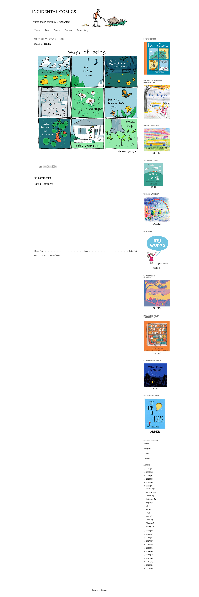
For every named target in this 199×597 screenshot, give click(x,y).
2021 (148, 486)
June (147, 509)
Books (57, 30)
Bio (47, 30)
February (149, 523)
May (147, 513)
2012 (148, 558)
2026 (148, 469)
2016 (148, 544)
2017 (148, 541)
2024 (148, 476)
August (148, 503)
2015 (148, 548)
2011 (148, 562)
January (148, 526)
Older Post (133, 251)
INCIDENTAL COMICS (54, 11)
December (149, 489)
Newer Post (38, 251)
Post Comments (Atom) (51, 255)
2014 (148, 551)
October (149, 496)
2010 (148, 565)
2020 (148, 531)
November (150, 492)
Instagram (147, 449)
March (148, 520)
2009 (148, 568)
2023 (148, 479)
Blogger (104, 590)
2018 (148, 538)
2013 (148, 555)
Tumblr (146, 453)
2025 (148, 472)
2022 (148, 482)
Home (37, 30)
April (148, 516)
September (150, 499)
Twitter (146, 444)
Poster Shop (82, 30)
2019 (148, 534)
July (147, 506)
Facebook (147, 458)
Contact (68, 30)
